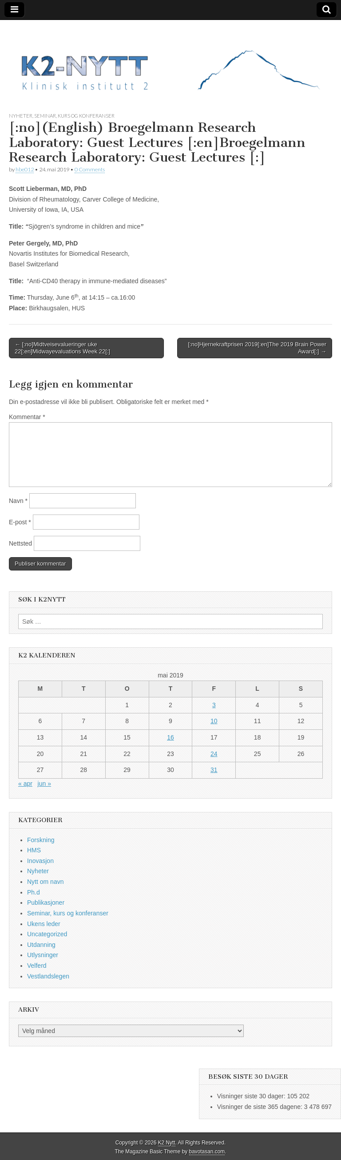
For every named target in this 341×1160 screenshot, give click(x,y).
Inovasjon (40, 860)
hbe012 (25, 169)
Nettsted (20, 543)
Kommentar (27, 416)
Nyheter (20, 116)
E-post (20, 522)
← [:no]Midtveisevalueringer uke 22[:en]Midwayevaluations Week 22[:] (62, 348)
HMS (34, 850)
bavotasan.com (207, 1151)
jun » (44, 783)
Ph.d (33, 892)
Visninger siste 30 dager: (252, 1096)
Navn (18, 500)
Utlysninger (42, 954)
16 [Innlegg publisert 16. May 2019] (170, 737)
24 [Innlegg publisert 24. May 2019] (214, 753)
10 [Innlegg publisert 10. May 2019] (214, 721)
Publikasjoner (45, 902)
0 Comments (90, 169)
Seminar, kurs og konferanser (74, 116)
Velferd (37, 965)
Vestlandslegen (48, 976)
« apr (25, 783)
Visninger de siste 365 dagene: (260, 1106)
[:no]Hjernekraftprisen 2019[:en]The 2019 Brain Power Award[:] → (257, 348)
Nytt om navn (45, 881)
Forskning (40, 839)
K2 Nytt (166, 1143)
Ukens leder (43, 923)
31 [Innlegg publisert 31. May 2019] (214, 769)
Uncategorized (47, 934)
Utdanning (41, 944)
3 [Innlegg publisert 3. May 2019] (214, 705)
